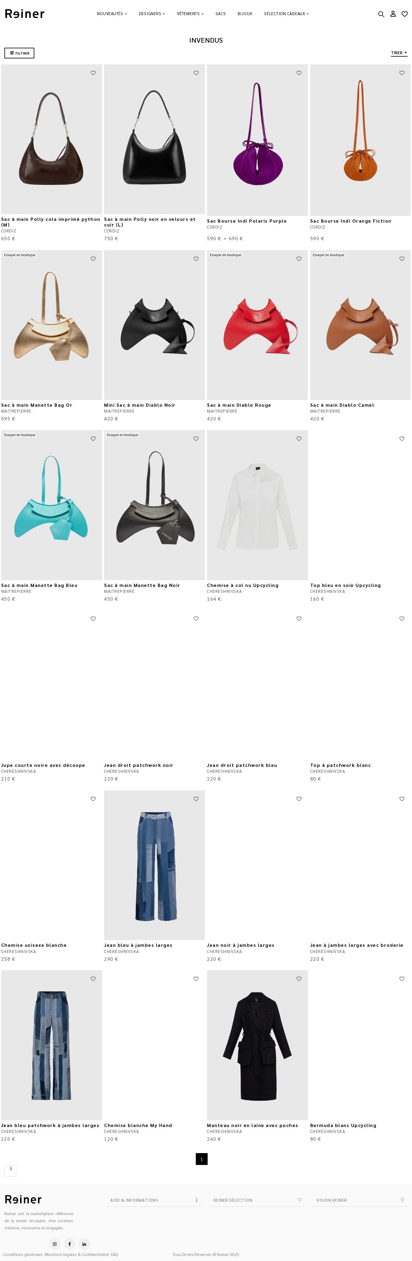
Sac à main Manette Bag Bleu (39, 585)
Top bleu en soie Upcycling (345, 585)
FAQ (114, 1254)
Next (10, 1171)
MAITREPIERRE (16, 411)
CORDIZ (9, 230)
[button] (154, 1200)
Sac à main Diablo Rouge (239, 405)
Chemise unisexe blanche (34, 945)
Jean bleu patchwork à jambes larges (50, 1125)
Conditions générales (23, 1254)
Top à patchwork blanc (340, 765)
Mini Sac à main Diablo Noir (140, 405)
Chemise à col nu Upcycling (243, 585)
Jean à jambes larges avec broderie (357, 945)
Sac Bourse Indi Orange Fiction (351, 221)
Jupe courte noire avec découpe (43, 765)
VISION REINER (331, 1200)
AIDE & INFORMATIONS (134, 1200)
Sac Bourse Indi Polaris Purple (247, 221)
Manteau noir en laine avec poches (252, 1125)
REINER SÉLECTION (233, 1200)
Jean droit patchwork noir (139, 765)
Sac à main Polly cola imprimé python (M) (51, 222)
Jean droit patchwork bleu (242, 765)
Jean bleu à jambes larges (138, 945)
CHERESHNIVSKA (224, 591)
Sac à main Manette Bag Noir (142, 585)
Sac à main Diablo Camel (342, 405)
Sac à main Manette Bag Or (37, 405)
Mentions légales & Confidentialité (77, 1254)
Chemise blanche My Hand (138, 1125)
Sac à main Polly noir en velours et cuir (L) (150, 222)
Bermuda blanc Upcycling (343, 1125)
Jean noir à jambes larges (241, 945)
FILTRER (22, 53)
